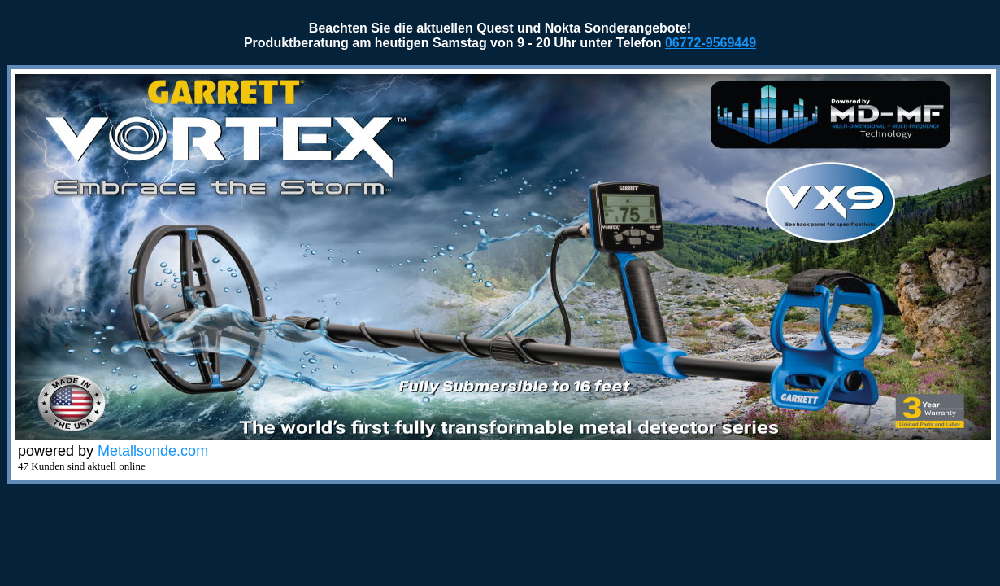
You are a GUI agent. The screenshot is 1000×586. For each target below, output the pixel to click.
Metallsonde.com (153, 451)
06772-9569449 (710, 43)
